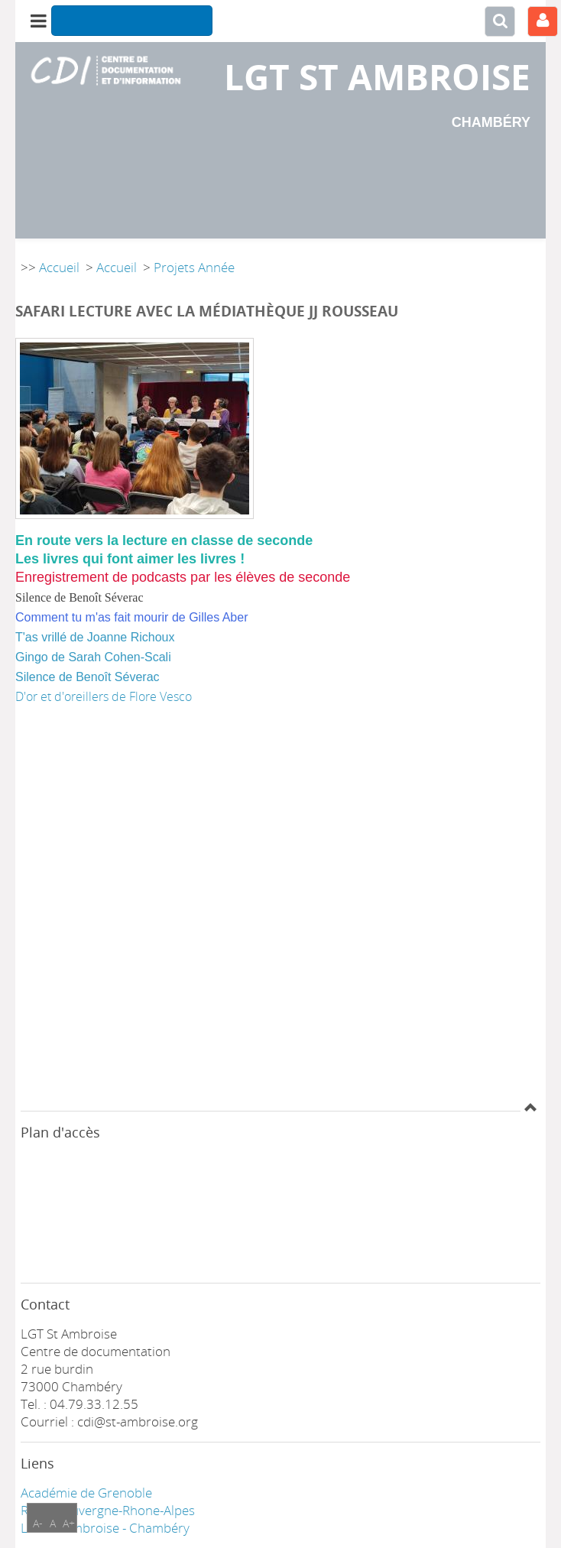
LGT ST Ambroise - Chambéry (105, 1528)
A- (38, 1523)
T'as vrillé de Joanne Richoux (95, 637)
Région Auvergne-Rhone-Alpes (108, 1510)
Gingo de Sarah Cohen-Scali (93, 657)
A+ (69, 1523)
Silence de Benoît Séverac (87, 676)
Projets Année (194, 267)
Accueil (59, 267)
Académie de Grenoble (86, 1492)
